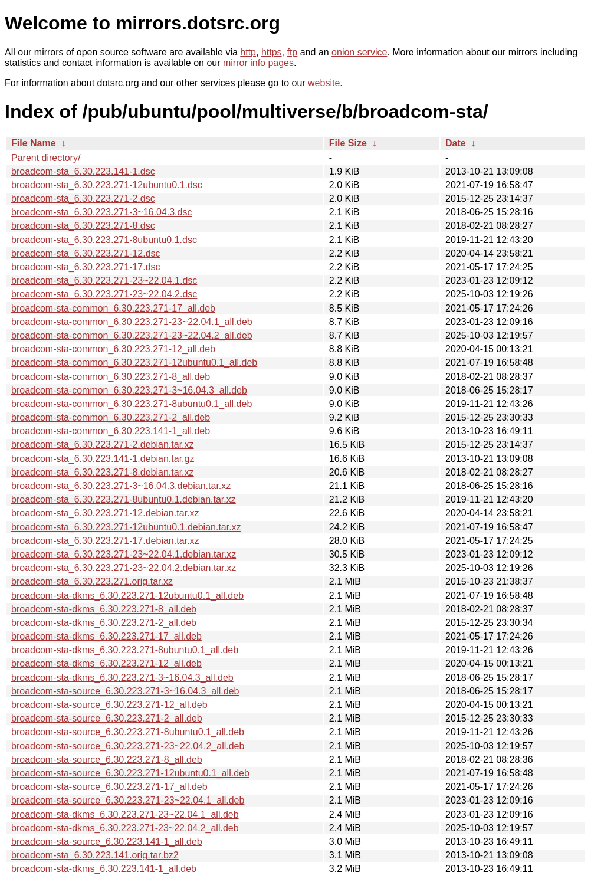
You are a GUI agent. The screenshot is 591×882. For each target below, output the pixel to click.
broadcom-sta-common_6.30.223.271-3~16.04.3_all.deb (129, 390)
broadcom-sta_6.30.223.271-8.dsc (83, 226)
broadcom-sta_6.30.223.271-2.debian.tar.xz (102, 445)
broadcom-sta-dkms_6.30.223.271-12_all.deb (106, 663)
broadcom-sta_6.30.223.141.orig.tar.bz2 (95, 855)
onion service (359, 52)
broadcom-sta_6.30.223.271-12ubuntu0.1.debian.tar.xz (126, 527)
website (324, 83)
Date (455, 143)
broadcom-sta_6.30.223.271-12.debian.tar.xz (105, 513)
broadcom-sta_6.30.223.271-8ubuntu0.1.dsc (104, 240)
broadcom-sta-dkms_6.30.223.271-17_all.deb (106, 636)
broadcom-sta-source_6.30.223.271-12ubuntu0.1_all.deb (130, 773)
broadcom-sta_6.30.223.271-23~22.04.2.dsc (104, 294)
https (271, 52)
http (248, 52)
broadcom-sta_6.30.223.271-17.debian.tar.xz (105, 541)
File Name (33, 143)
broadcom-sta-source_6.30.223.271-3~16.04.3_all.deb (125, 691)
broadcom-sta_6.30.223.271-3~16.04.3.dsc (101, 212)
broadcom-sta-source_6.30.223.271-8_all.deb (106, 760)
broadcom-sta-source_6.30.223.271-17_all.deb (109, 787)
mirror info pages (258, 63)
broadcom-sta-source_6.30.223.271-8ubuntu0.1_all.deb (127, 732)
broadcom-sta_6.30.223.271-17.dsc (85, 267)
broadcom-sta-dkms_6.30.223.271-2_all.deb (103, 623)
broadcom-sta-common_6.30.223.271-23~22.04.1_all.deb (131, 322)
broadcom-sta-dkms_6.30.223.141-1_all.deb (103, 869)
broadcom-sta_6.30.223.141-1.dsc (83, 171)
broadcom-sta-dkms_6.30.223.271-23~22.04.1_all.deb (125, 814)
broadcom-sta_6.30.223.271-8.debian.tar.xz (102, 472)
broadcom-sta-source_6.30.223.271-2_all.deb (106, 718)
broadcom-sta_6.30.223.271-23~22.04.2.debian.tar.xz (123, 568)
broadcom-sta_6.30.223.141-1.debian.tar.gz (102, 459)
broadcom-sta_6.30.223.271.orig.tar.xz (92, 581)
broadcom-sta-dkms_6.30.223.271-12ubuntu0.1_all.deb (127, 596)
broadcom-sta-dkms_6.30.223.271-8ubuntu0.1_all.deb (124, 650)
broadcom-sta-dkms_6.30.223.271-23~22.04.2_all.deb (125, 828)
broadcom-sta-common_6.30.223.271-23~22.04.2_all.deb (131, 335)
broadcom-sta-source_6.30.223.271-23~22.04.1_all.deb (127, 800)
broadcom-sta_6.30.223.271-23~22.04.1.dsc (104, 281)
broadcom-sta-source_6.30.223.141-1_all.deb (106, 842)
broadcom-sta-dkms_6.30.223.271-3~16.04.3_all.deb (122, 678)
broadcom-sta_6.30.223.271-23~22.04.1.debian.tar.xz (123, 554)
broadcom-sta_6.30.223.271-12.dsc (85, 253)
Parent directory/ (45, 158)
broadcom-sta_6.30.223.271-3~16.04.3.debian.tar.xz (121, 486)
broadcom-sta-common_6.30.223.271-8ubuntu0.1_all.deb (131, 404)
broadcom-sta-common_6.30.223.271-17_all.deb (113, 308)
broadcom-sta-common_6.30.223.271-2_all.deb (110, 417)
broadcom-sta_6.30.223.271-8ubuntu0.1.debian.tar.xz (123, 499)
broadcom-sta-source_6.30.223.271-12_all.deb (109, 705)
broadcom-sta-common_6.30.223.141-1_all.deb (110, 431)
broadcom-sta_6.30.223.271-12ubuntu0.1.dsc (106, 185)
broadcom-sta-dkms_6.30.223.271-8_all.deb (103, 609)
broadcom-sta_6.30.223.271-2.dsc (83, 199)
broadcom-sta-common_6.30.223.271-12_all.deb (113, 349)
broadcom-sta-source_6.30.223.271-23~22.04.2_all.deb (127, 746)
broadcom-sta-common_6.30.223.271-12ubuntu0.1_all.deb (134, 363)
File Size (348, 143)
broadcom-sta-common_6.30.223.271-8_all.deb (110, 377)
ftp (292, 52)
